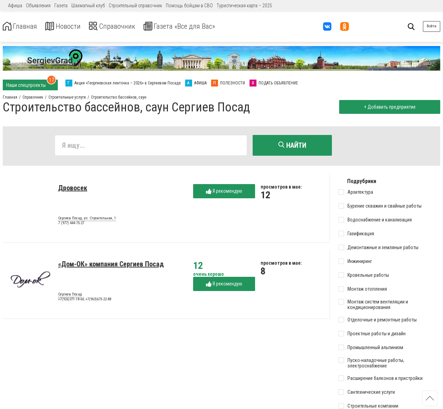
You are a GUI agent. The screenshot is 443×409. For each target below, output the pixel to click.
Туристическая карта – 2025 (244, 5)
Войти (431, 26)
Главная (22, 26)
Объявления (38, 5)
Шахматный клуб (88, 5)
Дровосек (72, 189)
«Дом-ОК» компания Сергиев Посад (111, 265)
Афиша (15, 5)
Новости (68, 26)
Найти (292, 145)
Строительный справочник (135, 5)
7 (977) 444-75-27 (71, 224)
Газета (60, 5)
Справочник (122, 26)
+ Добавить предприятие (388, 107)
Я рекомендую (224, 193)
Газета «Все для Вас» (197, 26)
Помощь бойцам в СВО (189, 5)
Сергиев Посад (70, 296)
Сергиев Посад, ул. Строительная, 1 (87, 220)
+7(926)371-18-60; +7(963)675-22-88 (84, 300)
